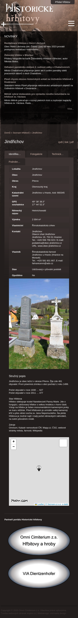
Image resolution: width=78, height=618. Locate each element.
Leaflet (39, 504)
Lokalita (16, 169)
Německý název (17, 212)
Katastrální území (18, 194)
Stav (14, 269)
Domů (7, 132)
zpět (60, 142)
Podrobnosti (15, 161)
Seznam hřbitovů (21, 132)
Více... (70, 108)
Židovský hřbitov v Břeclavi (18, 55)
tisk (66, 142)
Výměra (16, 219)
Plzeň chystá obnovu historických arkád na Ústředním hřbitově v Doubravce (38, 80)
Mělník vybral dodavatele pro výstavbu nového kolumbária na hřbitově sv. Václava (37, 95)
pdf (72, 142)
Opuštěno (17, 275)
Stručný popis (17, 376)
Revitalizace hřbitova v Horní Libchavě (24, 43)
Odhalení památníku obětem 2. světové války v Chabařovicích (37, 67)
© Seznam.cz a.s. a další (56, 504)
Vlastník (16, 252)
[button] (39, 468)
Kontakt (16, 231)
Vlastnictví (17, 225)
